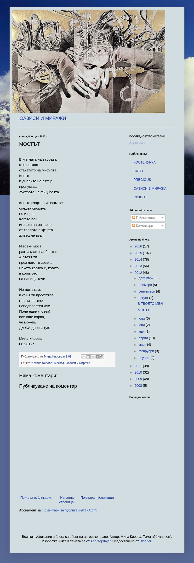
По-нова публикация (36, 497)
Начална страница (66, 500)
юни (142, 325)
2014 (139, 259)
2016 (139, 246)
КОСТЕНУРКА (145, 162)
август (143, 298)
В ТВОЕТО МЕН (150, 303)
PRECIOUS (142, 180)
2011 (139, 366)
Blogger (145, 541)
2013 (139, 266)
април (143, 338)
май (141, 331)
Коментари (142, 226)
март (142, 344)
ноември (145, 285)
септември (147, 291)
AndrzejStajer (100, 541)
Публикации (143, 217)
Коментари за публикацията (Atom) (70, 510)
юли (142, 318)
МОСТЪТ (145, 310)
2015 (139, 253)
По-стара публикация (97, 497)
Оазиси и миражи (78, 363)
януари (144, 358)
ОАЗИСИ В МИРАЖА (150, 188)
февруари (146, 351)
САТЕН (139, 171)
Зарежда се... (139, 143)
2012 (139, 273)
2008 (139, 385)
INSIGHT (140, 197)
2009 (139, 379)
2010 (139, 372)
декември (146, 278)
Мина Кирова (43, 363)
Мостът (59, 363)
